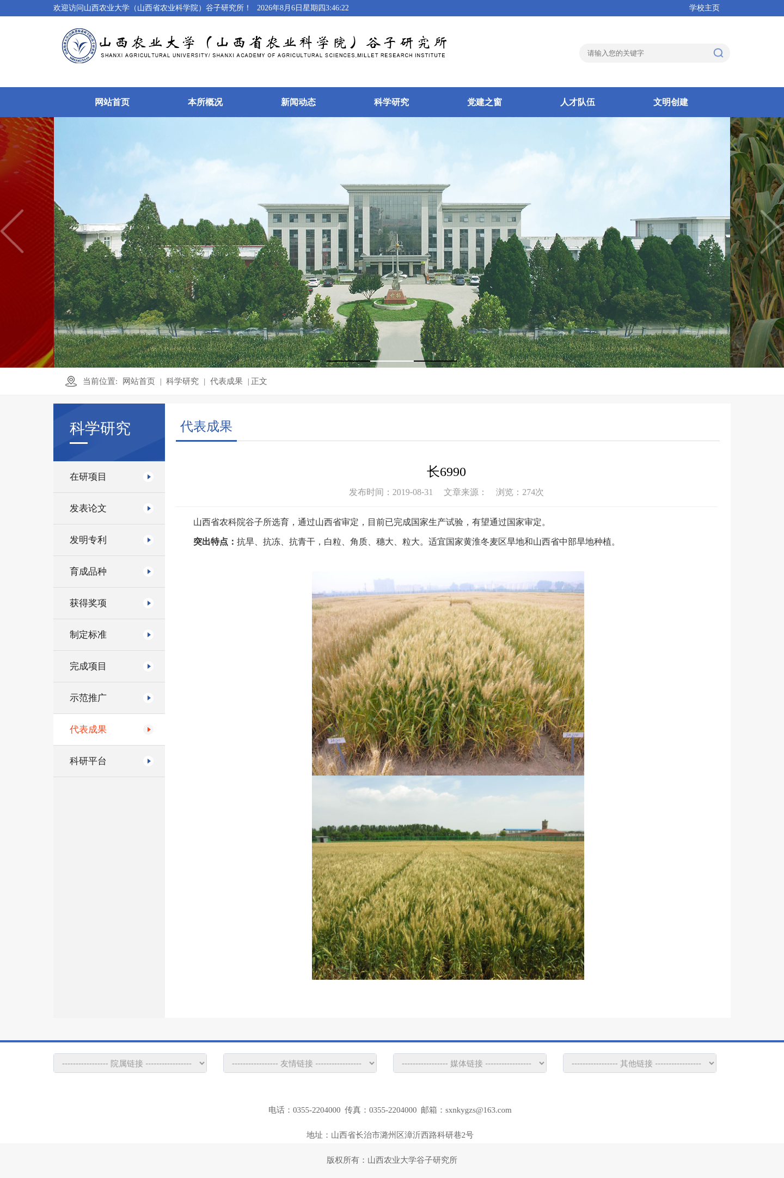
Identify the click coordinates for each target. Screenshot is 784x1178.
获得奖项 (88, 603)
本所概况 (205, 102)
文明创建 (670, 102)
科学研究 (391, 102)
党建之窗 (484, 102)
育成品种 (88, 571)
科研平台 (88, 761)
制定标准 (88, 635)
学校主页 (704, 8)
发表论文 (88, 508)
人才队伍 (577, 102)
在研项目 (88, 477)
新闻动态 (298, 102)
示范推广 (88, 698)
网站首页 (112, 102)
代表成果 (226, 381)
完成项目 (88, 666)
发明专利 (88, 540)
